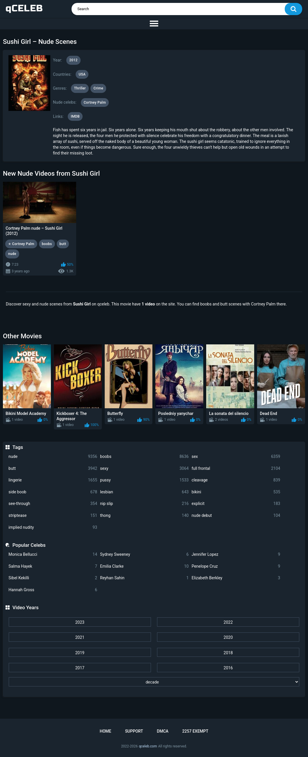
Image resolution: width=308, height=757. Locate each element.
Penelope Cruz (236, 566)
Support (134, 731)
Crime (98, 88)
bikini (236, 492)
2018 (228, 652)
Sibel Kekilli (52, 578)
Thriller (80, 88)
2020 (228, 637)
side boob (52, 492)
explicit (236, 503)
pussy (144, 480)
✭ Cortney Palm (21, 244)
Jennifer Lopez (236, 554)
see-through (52, 503)
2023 (79, 622)
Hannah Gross (52, 589)
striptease (52, 515)
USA (82, 74)
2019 (79, 652)
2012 (73, 60)
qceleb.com (148, 746)
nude (52, 456)
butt (52, 468)
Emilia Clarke (144, 566)
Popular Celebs (29, 545)
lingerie (52, 480)
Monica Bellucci (52, 554)
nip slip (144, 503)
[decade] (154, 681)
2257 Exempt (195, 731)
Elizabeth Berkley (236, 578)
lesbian (144, 492)
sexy (144, 468)
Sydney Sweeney (144, 554)
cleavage (236, 480)
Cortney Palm (95, 102)
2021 (79, 637)
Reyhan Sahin (144, 578)
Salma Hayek (52, 566)
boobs (144, 456)
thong (144, 515)
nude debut (236, 515)
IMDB (75, 116)
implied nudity (52, 527)
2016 (228, 668)
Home (105, 731)
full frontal (236, 468)
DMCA (162, 731)
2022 (228, 622)
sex (236, 456)
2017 (79, 668)
